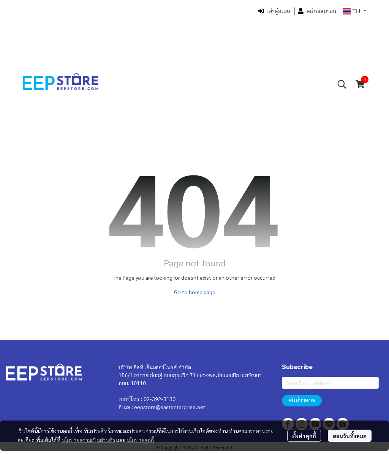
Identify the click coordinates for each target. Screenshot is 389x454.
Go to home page (194, 291)
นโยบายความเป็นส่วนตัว (88, 439)
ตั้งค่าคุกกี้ (304, 435)
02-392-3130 (160, 399)
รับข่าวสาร (301, 400)
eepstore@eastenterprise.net (169, 407)
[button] (354, 11)
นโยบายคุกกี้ (140, 439)
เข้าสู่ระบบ (274, 11)
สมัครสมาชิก (317, 11)
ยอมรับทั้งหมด (350, 435)
